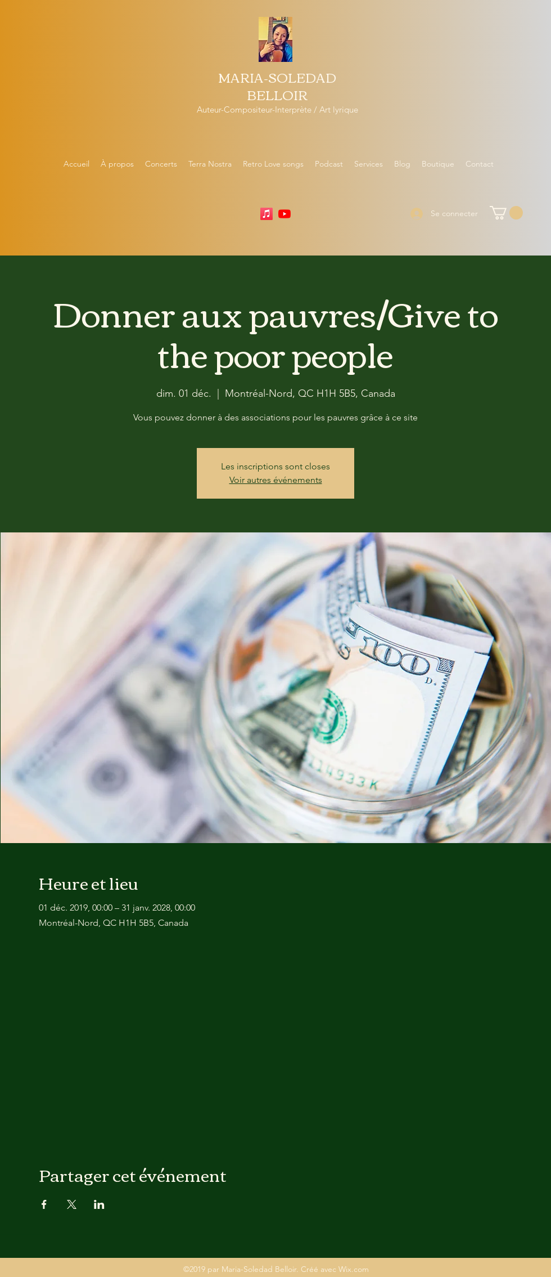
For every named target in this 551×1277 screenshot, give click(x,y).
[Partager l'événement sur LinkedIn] (99, 1204)
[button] (506, 212)
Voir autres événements (275, 479)
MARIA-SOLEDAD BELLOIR (277, 86)
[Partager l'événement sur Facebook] (44, 1204)
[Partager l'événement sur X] (71, 1204)
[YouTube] (284, 214)
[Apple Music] (266, 214)
